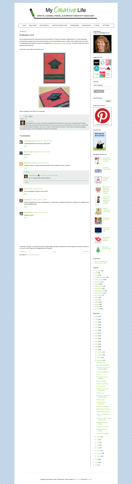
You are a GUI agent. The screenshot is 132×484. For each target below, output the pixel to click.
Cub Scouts (98, 282)
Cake (96, 273)
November (100, 355)
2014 (96, 347)
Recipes (97, 304)
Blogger (89, 479)
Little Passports (99, 286)
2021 (96, 327)
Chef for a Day (100, 393)
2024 (96, 319)
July (98, 439)
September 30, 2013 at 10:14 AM (39, 163)
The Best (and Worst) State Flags (106, 229)
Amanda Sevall (28, 212)
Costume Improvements (102, 406)
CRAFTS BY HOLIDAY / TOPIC (59, 25)
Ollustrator (77, 479)
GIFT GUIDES (106, 25)
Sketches (97, 306)
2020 (96, 330)
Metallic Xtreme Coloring (103, 409)
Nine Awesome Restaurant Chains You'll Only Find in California (107, 190)
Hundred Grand (100, 400)
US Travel (97, 309)
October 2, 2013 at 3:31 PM (40, 212)
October (99, 357)
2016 (96, 341)
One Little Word (99, 293)
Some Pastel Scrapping (102, 433)
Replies (28, 172)
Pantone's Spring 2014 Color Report (102, 389)
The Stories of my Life (102, 426)
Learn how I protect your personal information (101, 262)
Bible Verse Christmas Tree (107, 247)
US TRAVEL (97, 25)
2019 (96, 333)
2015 (96, 344)
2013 (96, 349)
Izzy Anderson (28, 199)
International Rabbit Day (102, 365)
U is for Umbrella (100, 386)
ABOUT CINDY (32, 25)
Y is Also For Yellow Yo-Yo (103, 372)
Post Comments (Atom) (33, 255)
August (99, 437)
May (98, 445)
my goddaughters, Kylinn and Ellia (61, 43)
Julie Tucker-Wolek (29, 141)
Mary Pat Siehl (28, 152)
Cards (25, 118)
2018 (96, 336)
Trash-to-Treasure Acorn (102, 411)
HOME (24, 25)
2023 (96, 322)
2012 (96, 459)
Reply (25, 146)
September (100, 360)
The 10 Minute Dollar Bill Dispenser (106, 239)
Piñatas (97, 300)
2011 (96, 462)
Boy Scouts (98, 270)
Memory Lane (98, 288)
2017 (96, 338)
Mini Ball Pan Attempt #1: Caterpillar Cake (103, 396)
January (99, 456)
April (98, 448)
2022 (96, 325)
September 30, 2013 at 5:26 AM (43, 141)
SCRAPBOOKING (74, 25)
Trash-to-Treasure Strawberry (101, 403)
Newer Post (23, 251)
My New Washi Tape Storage (101, 430)
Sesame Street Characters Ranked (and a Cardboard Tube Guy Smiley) (102, 201)
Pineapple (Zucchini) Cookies (101, 423)
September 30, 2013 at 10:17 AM (48, 175)
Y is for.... (98, 374)
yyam (25, 189)
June (98, 442)
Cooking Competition (100, 277)
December (100, 352)
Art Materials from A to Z (106, 219)
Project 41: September (102, 384)
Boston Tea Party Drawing (106, 168)
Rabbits (97, 302)
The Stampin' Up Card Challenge (102, 377)
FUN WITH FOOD (86, 25)
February (99, 453)
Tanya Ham (27, 163)
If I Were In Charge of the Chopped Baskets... (103, 368)
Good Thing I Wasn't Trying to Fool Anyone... (103, 419)
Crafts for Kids (99, 279)
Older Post (86, 251)
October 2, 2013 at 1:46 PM (39, 199)
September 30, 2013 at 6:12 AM (41, 152)
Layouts (97, 284)
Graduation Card (100, 362)
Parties (97, 297)
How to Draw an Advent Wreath (106, 179)
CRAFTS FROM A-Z (44, 25)
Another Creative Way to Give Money (106, 210)
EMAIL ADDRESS (98, 85)
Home (54, 251)
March (98, 450)
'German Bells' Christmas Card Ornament (107, 159)
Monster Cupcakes (101, 381)
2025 (96, 316)
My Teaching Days (99, 291)
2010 (96, 465)
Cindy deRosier (33, 175)
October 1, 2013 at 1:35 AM (35, 189)
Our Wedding (98, 295)
